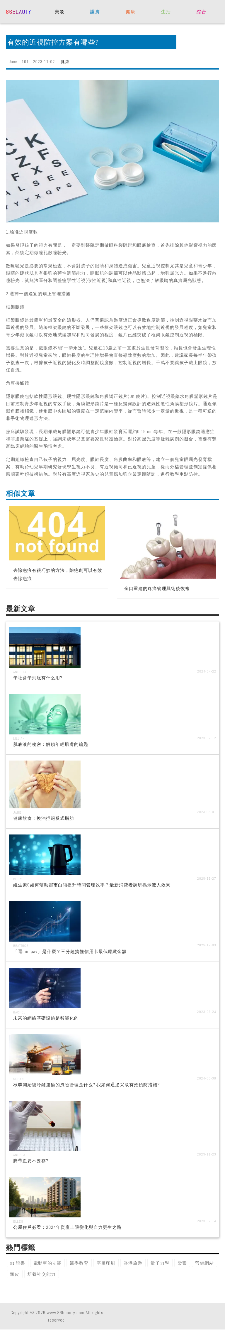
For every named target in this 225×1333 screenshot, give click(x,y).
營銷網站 (204, 1263)
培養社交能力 (42, 1274)
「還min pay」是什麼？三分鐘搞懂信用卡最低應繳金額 (70, 951)
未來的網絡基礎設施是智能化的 (46, 1018)
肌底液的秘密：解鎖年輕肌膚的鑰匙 (50, 744)
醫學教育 (79, 1263)
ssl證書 (17, 1263)
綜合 (201, 11)
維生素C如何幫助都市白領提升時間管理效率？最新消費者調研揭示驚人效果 (92, 885)
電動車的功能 (47, 1263)
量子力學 (160, 1263)
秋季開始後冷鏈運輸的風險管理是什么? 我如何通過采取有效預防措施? (86, 1084)
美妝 (59, 11)
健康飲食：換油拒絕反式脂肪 (43, 818)
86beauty (18, 11)
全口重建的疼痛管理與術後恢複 (157, 588)
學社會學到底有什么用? (37, 677)
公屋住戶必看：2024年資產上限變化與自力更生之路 (67, 1227)
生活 (166, 11)
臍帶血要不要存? (30, 1160)
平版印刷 (106, 1263)
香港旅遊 (133, 1263)
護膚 (95, 11)
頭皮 (14, 1274)
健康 (130, 11)
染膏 (182, 1263)
